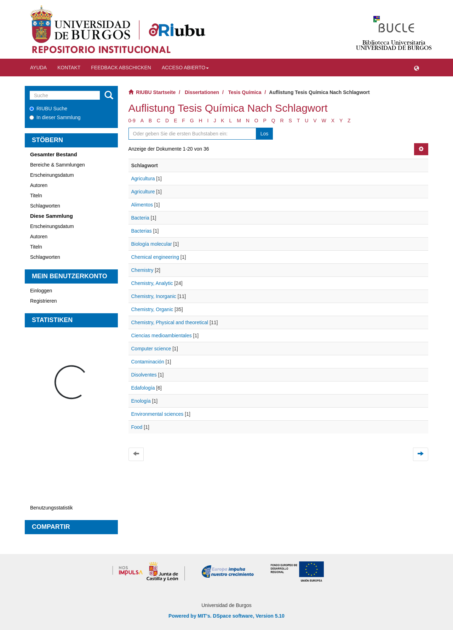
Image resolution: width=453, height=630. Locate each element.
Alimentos (142, 205)
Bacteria (140, 218)
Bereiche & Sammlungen (57, 165)
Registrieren (43, 301)
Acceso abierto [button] (185, 67)
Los (264, 133)
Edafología (143, 388)
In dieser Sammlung (55, 117)
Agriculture (143, 191)
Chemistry (142, 270)
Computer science (151, 348)
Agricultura (143, 178)
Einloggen (41, 290)
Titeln (36, 195)
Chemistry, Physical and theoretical (169, 322)
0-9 (132, 120)
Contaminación (147, 361)
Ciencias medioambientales (161, 335)
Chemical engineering (155, 257)
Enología (141, 401)
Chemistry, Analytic (152, 283)
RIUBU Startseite (156, 92)
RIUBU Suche (48, 108)
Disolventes (144, 375)
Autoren (38, 185)
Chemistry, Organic (152, 309)
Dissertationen (202, 92)
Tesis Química (245, 92)
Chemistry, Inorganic (153, 296)
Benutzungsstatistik (51, 508)
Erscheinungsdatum (52, 175)
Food (137, 427)
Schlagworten (45, 206)
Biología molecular (151, 244)
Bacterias (141, 231)
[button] (416, 68)
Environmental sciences (157, 414)
